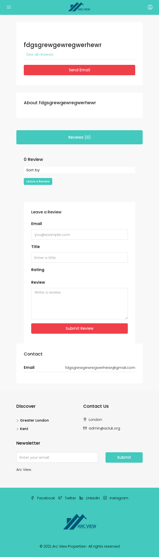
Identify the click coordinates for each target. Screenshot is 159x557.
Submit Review (79, 328)
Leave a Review (38, 181)
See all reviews (39, 54)
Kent (24, 428)
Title (35, 246)
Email (36, 223)
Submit (124, 457)
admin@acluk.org (104, 428)
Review (38, 282)
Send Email (79, 70)
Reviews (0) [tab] (79, 137)
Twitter (67, 498)
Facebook (43, 498)
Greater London (34, 420)
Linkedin (90, 498)
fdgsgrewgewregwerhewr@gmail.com (100, 367)
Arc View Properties (69, 546)
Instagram (115, 498)
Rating (37, 269)
